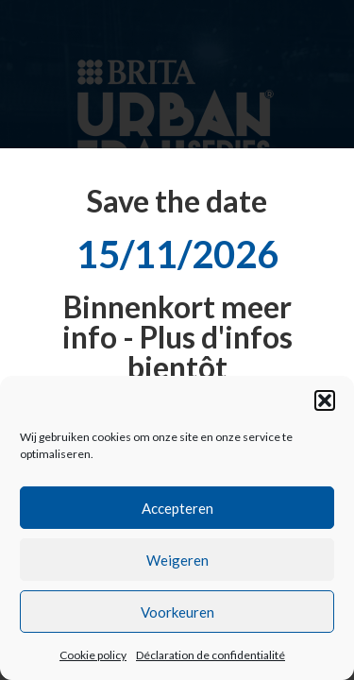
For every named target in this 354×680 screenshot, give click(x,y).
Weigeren (177, 560)
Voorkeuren (177, 612)
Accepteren (177, 508)
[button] (324, 400)
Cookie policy (92, 655)
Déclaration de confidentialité (210, 655)
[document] (177, 340)
